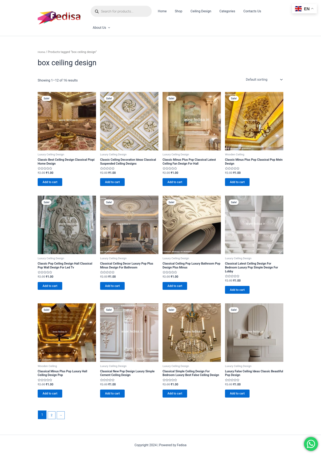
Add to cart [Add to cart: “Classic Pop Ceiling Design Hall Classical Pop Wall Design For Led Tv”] (52, 276)
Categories (224, 12)
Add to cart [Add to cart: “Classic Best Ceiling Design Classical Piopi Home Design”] (52, 169)
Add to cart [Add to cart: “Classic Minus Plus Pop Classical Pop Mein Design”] (239, 169)
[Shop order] (263, 65)
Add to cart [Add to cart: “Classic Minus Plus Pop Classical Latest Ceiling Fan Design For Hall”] (177, 169)
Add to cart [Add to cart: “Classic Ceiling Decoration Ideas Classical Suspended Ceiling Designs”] (114, 169)
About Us (271, 12)
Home (163, 12)
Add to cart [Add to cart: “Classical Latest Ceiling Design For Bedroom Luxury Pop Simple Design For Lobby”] (239, 280)
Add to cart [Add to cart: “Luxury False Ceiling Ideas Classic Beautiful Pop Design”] (239, 387)
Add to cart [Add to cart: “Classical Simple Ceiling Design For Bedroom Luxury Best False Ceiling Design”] (177, 391)
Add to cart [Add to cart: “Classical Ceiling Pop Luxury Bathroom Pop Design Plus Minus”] (177, 276)
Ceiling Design (199, 12)
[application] (278, 12)
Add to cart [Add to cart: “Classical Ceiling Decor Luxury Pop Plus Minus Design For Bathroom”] (114, 276)
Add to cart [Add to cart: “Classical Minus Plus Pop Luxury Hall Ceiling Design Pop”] (52, 387)
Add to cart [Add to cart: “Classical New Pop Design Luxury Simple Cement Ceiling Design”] (114, 387)
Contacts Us (247, 12)
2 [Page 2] (52, 413)
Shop (178, 12)
